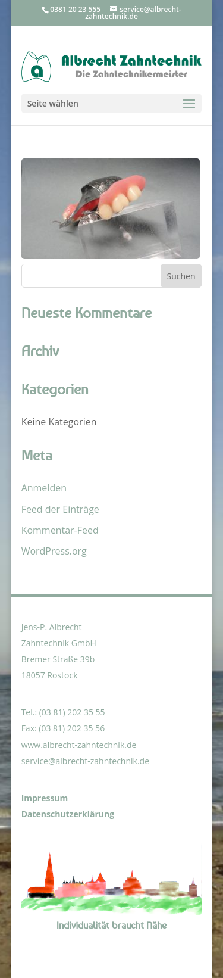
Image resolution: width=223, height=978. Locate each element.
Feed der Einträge (60, 509)
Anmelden (44, 487)
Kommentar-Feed (60, 530)
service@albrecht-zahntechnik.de (85, 761)
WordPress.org (54, 550)
